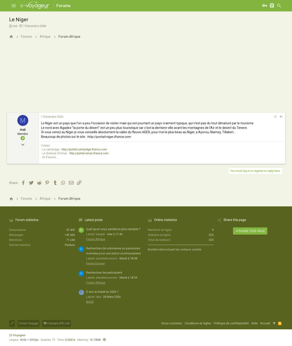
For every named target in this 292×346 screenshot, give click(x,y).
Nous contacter (172, 323)
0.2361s (70, 339)
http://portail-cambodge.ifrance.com (84, 149)
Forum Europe (95, 263)
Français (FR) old (57, 323)
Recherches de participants (104, 272)
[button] (13, 5)
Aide (254, 323)
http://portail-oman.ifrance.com (89, 153)
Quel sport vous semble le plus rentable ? (113, 229)
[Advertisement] (146, 78)
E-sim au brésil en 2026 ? (102, 291)
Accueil (265, 323)
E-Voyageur (18, 335)
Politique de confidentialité (231, 323)
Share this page (250, 231)
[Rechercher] (279, 6)
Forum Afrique (95, 239)
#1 (281, 116)
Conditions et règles (198, 323)
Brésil (90, 301)
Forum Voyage (28, 323)
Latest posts (94, 220)
